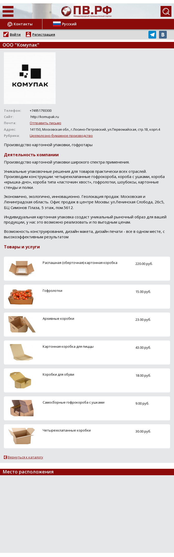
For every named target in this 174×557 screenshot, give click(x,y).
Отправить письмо (45, 123)
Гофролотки (52, 290)
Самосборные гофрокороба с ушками (73, 402)
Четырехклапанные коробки (67, 430)
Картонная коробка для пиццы (68, 346)
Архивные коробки (58, 318)
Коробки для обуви (58, 374)
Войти (15, 34)
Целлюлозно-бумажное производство (61, 135)
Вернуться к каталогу (25, 457)
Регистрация (43, 34)
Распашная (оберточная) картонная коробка (80, 262)
